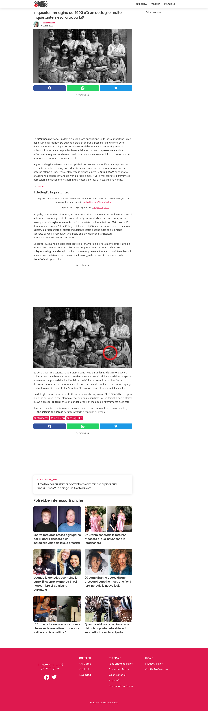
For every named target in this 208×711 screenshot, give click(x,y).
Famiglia (155, 4)
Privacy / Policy (154, 663)
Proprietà (114, 680)
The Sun (40, 186)
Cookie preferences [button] (156, 669)
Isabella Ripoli (49, 22)
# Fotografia (74, 418)
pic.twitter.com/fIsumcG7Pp (97, 202)
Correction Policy (119, 669)
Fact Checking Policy (121, 663)
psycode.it (85, 675)
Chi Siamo (85, 663)
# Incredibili (58, 418)
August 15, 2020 (101, 207)
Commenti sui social (121, 686)
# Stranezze (41, 418)
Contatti (84, 669)
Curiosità (141, 4)
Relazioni (169, 4)
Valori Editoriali (117, 675)
